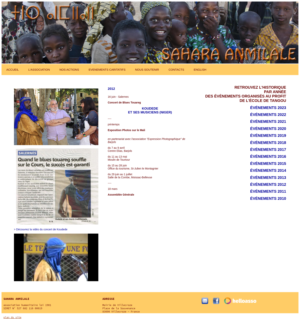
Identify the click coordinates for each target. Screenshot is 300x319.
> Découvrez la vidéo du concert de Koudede (41, 229)
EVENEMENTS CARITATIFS (107, 69)
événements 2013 (268, 177)
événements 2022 (268, 114)
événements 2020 (268, 128)
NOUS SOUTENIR (147, 69)
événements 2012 (268, 184)
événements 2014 (268, 170)
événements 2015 (268, 163)
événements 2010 (268, 198)
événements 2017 (268, 149)
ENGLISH (200, 69)
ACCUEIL (12, 69)
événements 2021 (268, 121)
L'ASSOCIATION (39, 69)
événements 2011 (268, 191)
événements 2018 (268, 142)
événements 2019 (268, 135)
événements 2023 (268, 108)
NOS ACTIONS (69, 69)
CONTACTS (176, 69)
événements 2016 (268, 156)
